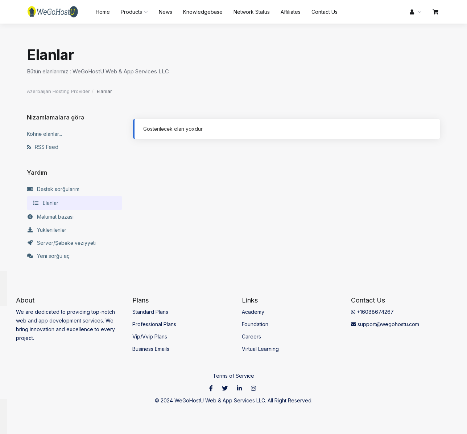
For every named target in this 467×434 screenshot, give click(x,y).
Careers (251, 336)
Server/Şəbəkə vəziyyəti (61, 243)
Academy (253, 312)
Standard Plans (150, 312)
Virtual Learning (260, 349)
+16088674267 (372, 312)
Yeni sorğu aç (48, 256)
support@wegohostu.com (385, 324)
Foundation (255, 324)
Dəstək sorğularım (53, 189)
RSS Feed (42, 147)
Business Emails (150, 349)
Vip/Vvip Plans (149, 336)
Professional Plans (154, 324)
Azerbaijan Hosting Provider (58, 91)
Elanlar (45, 203)
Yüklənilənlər (46, 230)
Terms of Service (233, 376)
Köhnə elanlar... (44, 134)
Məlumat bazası (50, 216)
